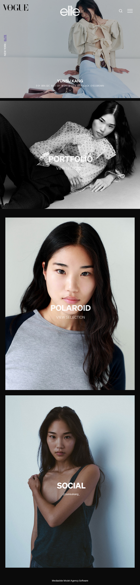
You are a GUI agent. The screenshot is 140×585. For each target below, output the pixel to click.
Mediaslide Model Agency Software (70, 580)
